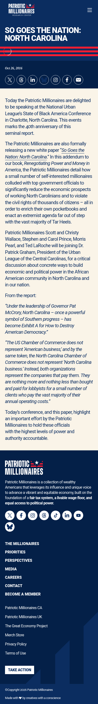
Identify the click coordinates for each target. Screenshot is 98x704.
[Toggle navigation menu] (89, 10)
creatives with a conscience (43, 698)
